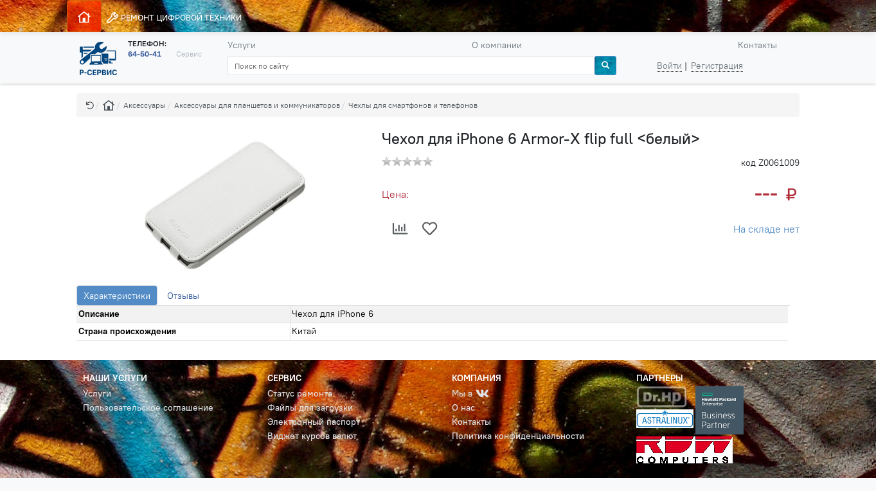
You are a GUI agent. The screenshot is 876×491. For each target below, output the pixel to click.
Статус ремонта (299, 393)
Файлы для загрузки (310, 407)
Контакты (757, 45)
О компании (497, 45)
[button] (90, 105)
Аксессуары (144, 105)
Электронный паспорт (313, 421)
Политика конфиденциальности (518, 436)
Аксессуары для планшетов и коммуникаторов (257, 105)
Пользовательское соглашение (148, 407)
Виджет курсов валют (312, 436)
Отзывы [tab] (183, 295)
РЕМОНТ (173, 17)
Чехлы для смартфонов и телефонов (413, 105)
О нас (463, 407)
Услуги (242, 45)
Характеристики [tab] (117, 295)
